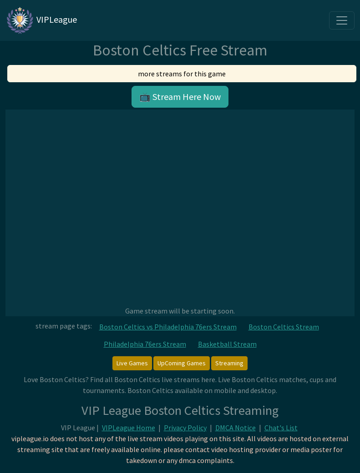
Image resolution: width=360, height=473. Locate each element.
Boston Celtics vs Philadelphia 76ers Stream (168, 326)
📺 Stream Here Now (180, 96)
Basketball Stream (227, 344)
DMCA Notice (235, 427)
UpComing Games (181, 363)
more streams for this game (182, 73)
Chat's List (281, 427)
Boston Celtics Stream (283, 326)
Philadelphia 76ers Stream (145, 344)
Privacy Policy (185, 427)
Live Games (132, 363)
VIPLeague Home (128, 427)
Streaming (229, 363)
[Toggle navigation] (342, 20)
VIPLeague (41, 20)
